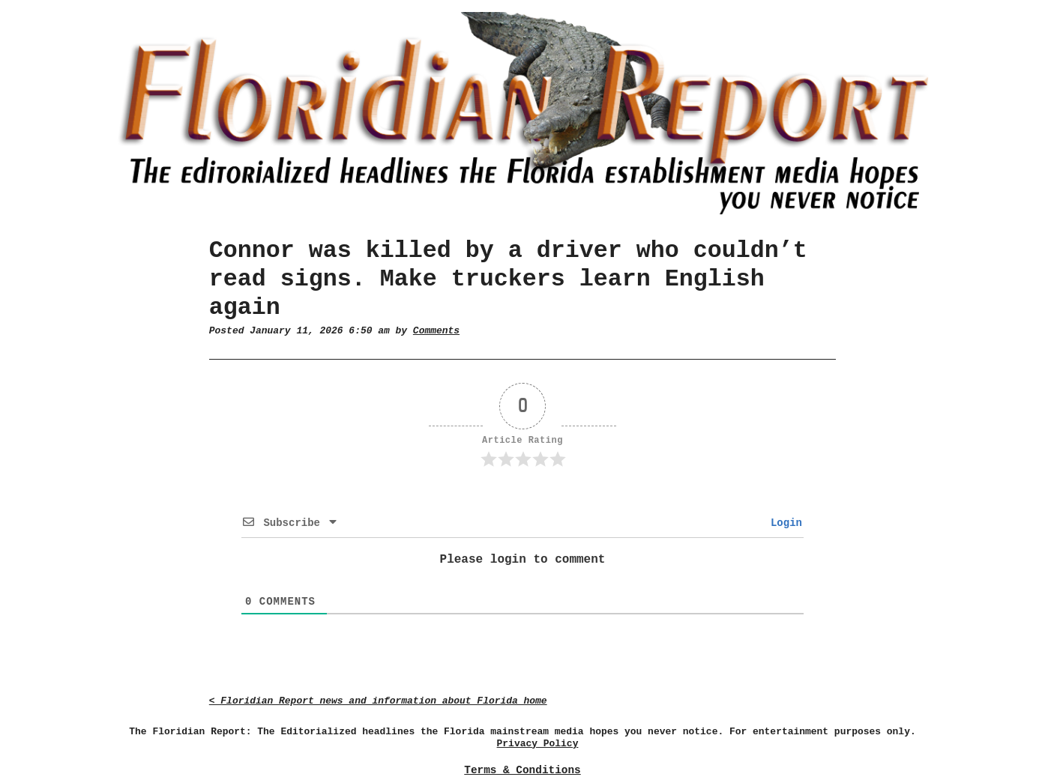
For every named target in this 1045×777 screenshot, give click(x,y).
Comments (436, 330)
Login (783, 523)
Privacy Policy (538, 743)
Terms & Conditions (522, 770)
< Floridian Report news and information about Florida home (378, 701)
